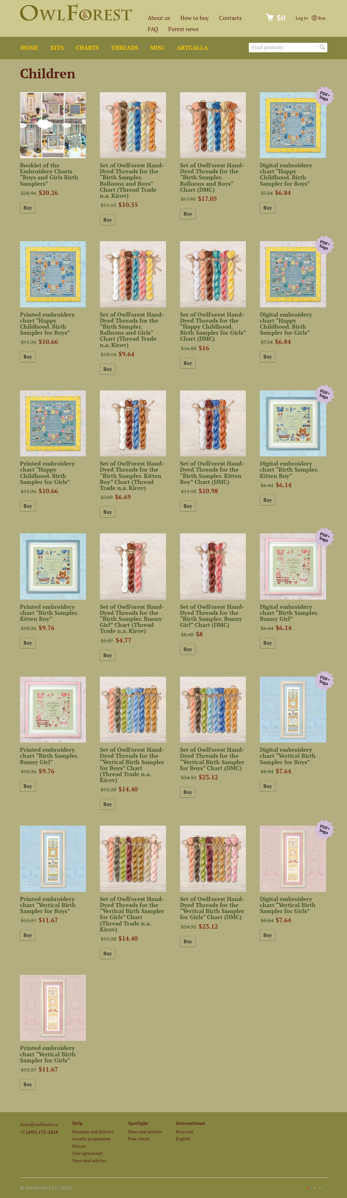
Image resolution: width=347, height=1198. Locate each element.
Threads (124, 47)
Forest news (183, 29)
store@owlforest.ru (39, 1124)
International (190, 1123)
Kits (57, 47)
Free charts (139, 1139)
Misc (157, 47)
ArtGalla (192, 47)
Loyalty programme (91, 1139)
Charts (87, 47)
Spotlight (138, 1123)
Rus (318, 18)
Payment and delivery (93, 1132)
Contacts (230, 18)
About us (159, 18)
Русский (184, 1132)
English (183, 1139)
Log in (302, 18)
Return (79, 1146)
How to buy (194, 18)
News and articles (89, 1160)
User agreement (87, 1153)
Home (29, 47)
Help (77, 1123)
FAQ (153, 29)
